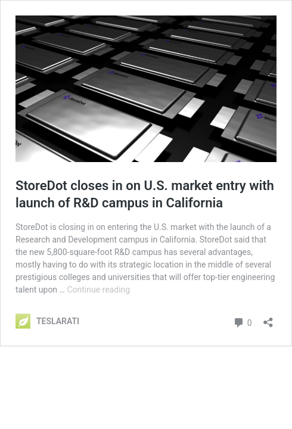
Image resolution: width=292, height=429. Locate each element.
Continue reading (98, 289)
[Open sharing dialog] (268, 318)
